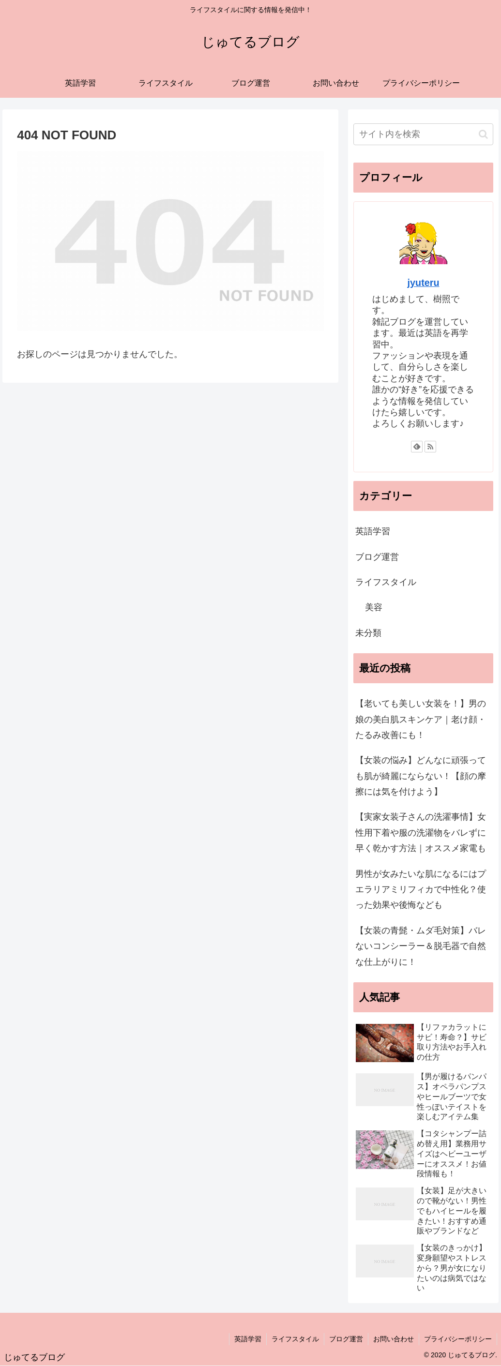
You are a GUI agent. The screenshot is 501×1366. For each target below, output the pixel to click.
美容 (373, 607)
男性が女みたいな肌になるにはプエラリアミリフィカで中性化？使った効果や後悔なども (420, 889)
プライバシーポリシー (458, 1339)
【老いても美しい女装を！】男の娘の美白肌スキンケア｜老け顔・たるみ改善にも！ (420, 719)
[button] (483, 134)
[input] (423, 134)
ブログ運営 (377, 557)
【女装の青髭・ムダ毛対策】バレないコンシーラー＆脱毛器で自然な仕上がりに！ (420, 946)
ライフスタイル (385, 582)
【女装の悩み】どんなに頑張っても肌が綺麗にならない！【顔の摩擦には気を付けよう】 (420, 775)
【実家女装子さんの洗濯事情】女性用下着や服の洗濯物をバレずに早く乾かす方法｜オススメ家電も (420, 832)
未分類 (368, 633)
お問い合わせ (393, 1339)
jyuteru (424, 282)
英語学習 (372, 531)
